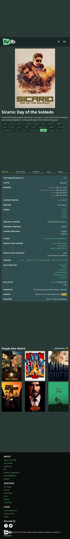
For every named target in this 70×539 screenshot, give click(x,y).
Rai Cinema (62, 246)
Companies (8, 493)
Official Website (61, 272)
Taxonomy (8, 502)
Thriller (64, 217)
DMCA (6, 517)
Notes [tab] (60, 172)
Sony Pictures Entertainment (56, 238)
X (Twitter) (62, 277)
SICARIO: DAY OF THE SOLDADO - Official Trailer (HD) (46, 260)
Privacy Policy (9, 513)
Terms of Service (10, 510)
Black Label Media (60, 243)
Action (64, 209)
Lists (5, 496)
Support (7, 479)
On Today (7, 487)
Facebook (63, 265)
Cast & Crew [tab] (20, 172)
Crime (64, 212)
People (6, 499)
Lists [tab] (48, 172)
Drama (64, 214)
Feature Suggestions (11, 472)
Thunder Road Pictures (58, 248)
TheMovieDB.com (60, 275)
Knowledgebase (10, 475)
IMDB (64, 267)
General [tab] (5, 172)
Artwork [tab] (36, 172)
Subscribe (7, 466)
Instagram (63, 270)
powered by (61, 348)
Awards (7, 490)
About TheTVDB (10, 460)
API (5, 469)
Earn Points (8, 463)
